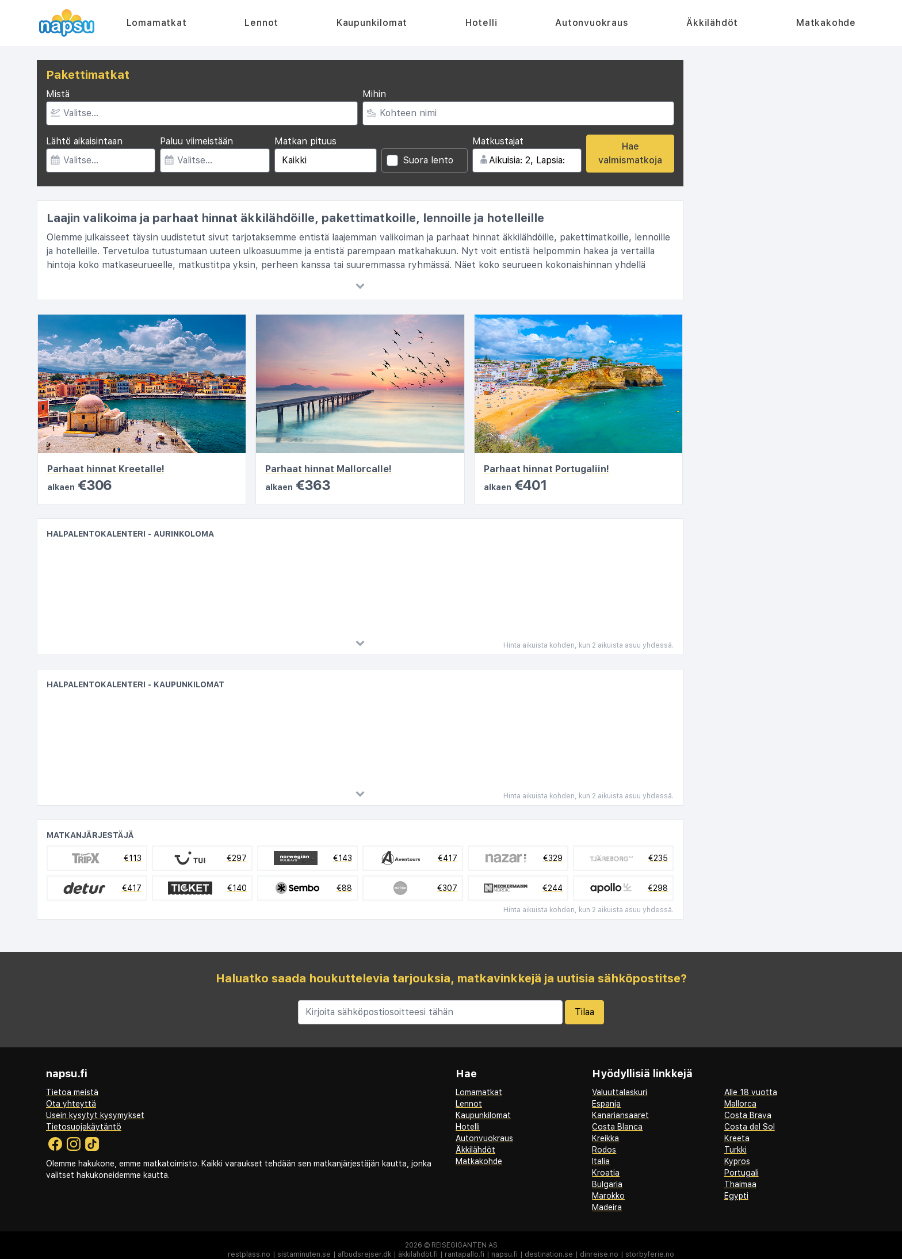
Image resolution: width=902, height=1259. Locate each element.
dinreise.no (599, 1254)
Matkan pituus (305, 141)
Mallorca (740, 1103)
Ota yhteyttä (71, 1103)
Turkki (735, 1149)
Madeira (607, 1207)
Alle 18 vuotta (750, 1092)
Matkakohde (826, 22)
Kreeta (737, 1138)
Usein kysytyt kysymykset (95, 1115)
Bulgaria (607, 1184)
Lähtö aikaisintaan (84, 141)
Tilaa (584, 1012)
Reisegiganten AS (464, 1245)
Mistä (58, 94)
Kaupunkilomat (372, 22)
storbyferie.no (649, 1254)
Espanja (606, 1103)
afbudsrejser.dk (364, 1254)
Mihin (374, 94)
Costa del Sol (749, 1126)
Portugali (741, 1172)
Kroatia (606, 1172)
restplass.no (249, 1254)
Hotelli (481, 22)
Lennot (261, 22)
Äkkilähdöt (712, 22)
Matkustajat (497, 141)
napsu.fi (504, 1254)
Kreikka (605, 1138)
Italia (601, 1161)
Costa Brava (747, 1115)
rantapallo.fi (464, 1254)
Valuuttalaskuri (619, 1092)
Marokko (608, 1195)
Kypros (737, 1161)
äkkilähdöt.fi (418, 1254)
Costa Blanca (617, 1126)
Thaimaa (740, 1184)
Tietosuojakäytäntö (83, 1126)
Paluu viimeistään (196, 141)
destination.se (549, 1254)
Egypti (736, 1195)
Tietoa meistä (72, 1092)
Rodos (604, 1149)
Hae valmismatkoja (630, 153)
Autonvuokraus (591, 22)
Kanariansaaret (620, 1115)
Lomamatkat (157, 22)
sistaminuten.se (304, 1254)
